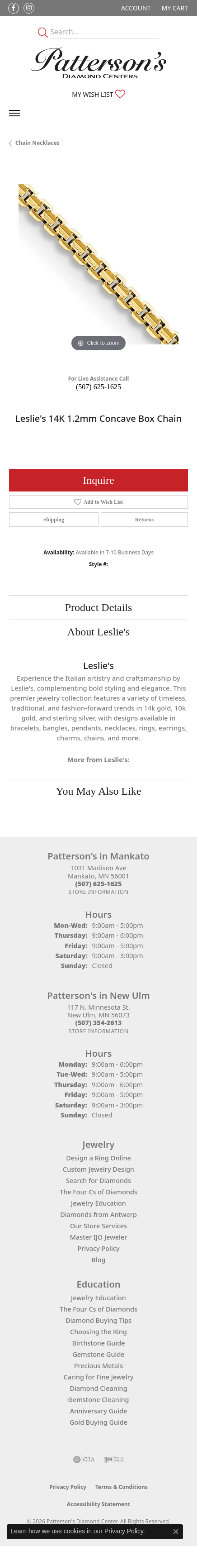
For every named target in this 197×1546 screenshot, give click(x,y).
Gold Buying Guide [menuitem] (98, 1422)
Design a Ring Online (98, 1158)
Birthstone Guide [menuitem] (98, 1343)
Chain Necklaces (37, 143)
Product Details (98, 607)
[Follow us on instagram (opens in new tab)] (28, 8)
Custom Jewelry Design (98, 1169)
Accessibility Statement (98, 1504)
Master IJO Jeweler (98, 1237)
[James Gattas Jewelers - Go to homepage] (98, 62)
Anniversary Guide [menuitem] (98, 1411)
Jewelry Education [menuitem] (98, 1297)
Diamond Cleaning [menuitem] (98, 1388)
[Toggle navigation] (14, 113)
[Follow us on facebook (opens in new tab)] (13, 8)
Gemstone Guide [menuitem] (98, 1354)
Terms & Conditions (121, 1487)
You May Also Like (98, 791)
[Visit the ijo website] (114, 1459)
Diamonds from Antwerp (98, 1214)
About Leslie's (98, 632)
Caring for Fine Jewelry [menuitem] (99, 1377)
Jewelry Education (98, 1203)
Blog (98, 1259)
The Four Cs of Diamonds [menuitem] (98, 1309)
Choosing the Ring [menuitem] (98, 1331)
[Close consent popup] (175, 1531)
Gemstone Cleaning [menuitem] (98, 1399)
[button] (134, 8)
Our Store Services (98, 1226)
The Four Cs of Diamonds (98, 1192)
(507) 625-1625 (98, 387)
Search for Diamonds (98, 1180)
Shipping (53, 519)
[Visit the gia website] (84, 1459)
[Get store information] (98, 892)
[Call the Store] (98, 883)
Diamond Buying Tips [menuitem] (98, 1320)
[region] (98, 264)
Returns (144, 519)
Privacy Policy (99, 1248)
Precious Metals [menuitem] (98, 1365)
